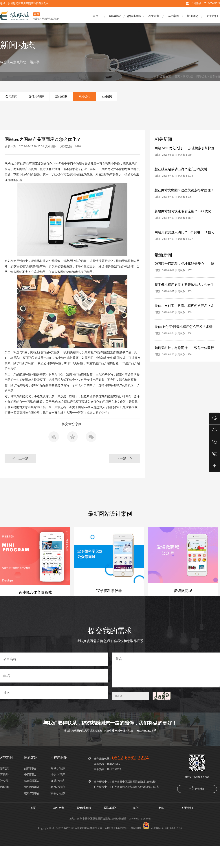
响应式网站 (31, 793)
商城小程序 (57, 768)
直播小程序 (57, 780)
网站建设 (115, 16)
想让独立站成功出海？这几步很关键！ (183, 169)
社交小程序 (57, 774)
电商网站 (30, 774)
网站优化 (201, 76)
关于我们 (212, 16)
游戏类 (4, 768)
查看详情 (215, 76)
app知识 (107, 96)
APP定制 (153, 16)
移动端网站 (31, 780)
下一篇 (124, 458)
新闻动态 (193, 16)
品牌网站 (30, 768)
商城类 (4, 787)
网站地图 (136, 828)
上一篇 (20, 458)
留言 (166, 670)
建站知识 (61, 96)
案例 (136, 807)
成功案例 (173, 16)
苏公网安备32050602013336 (162, 828)
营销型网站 (31, 787)
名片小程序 (57, 787)
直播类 (4, 774)
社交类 (4, 780)
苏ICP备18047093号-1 (116, 828)
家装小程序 (57, 793)
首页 (95, 16)
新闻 (161, 807)
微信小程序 (134, 16)
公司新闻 (11, 96)
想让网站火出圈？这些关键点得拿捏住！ (184, 190)
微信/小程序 (36, 96)
